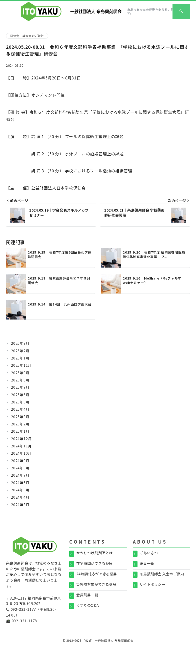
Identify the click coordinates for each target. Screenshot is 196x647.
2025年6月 (20, 394)
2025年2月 (20, 423)
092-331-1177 (23, 609)
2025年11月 (21, 365)
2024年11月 (21, 445)
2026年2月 (20, 350)
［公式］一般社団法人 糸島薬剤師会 (108, 641)
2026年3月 (20, 343)
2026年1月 (20, 357)
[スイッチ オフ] (181, 11)
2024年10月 (21, 453)
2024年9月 (20, 460)
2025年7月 (20, 387)
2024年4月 (20, 497)
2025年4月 (20, 409)
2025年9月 (20, 372)
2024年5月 (20, 489)
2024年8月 (20, 467)
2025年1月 (20, 431)
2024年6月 (20, 482)
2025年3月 (20, 416)
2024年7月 (20, 475)
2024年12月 (21, 438)
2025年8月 (20, 379)
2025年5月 (20, 401)
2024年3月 (20, 504)
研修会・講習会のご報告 (27, 36)
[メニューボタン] (13, 11)
